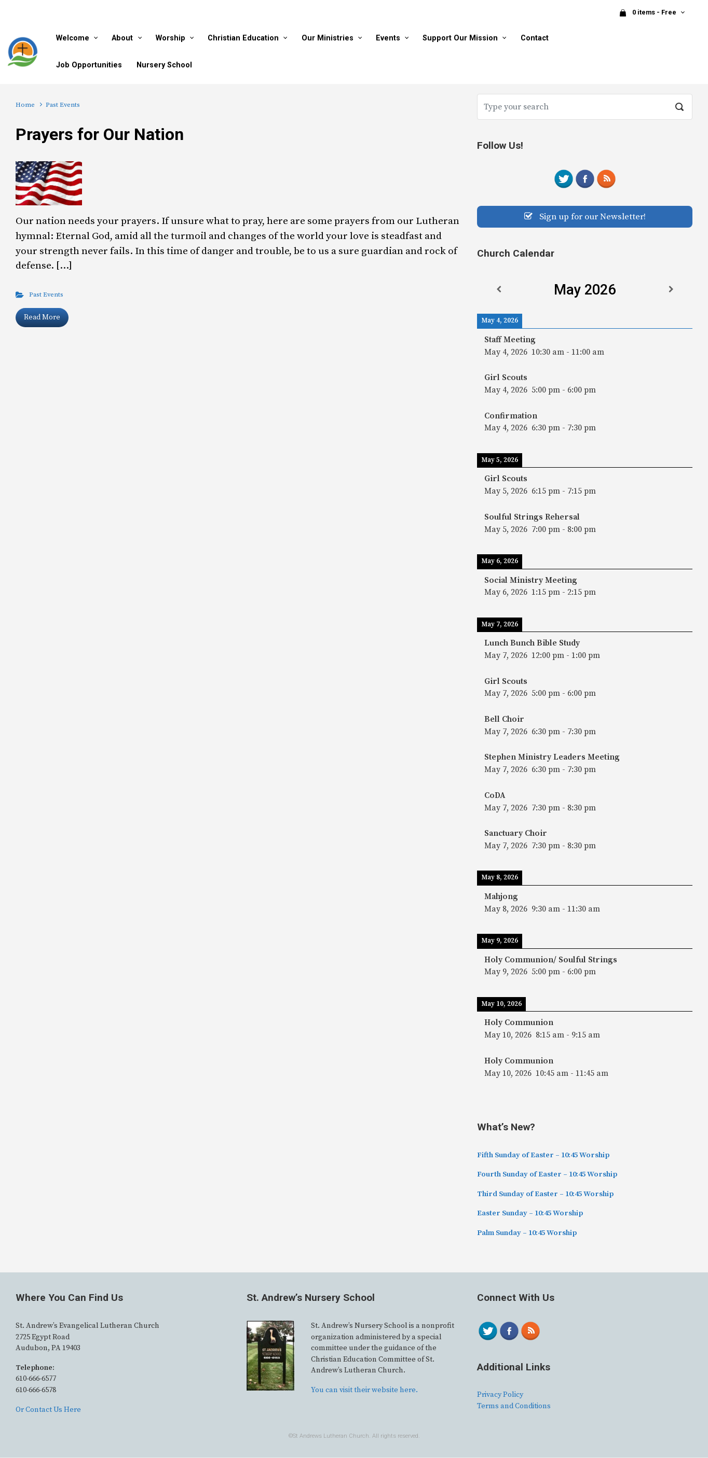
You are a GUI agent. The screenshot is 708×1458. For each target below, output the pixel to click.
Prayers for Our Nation (100, 134)
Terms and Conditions (514, 1406)
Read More (42, 317)
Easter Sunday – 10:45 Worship (530, 1214)
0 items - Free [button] (648, 12)
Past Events (46, 294)
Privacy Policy (500, 1395)
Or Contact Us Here (48, 1410)
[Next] (670, 291)
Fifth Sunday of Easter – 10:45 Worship (543, 1155)
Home (25, 105)
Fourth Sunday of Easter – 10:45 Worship (547, 1175)
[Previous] (498, 291)
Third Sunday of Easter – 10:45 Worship (545, 1194)
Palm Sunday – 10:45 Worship (527, 1233)
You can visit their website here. (364, 1390)
